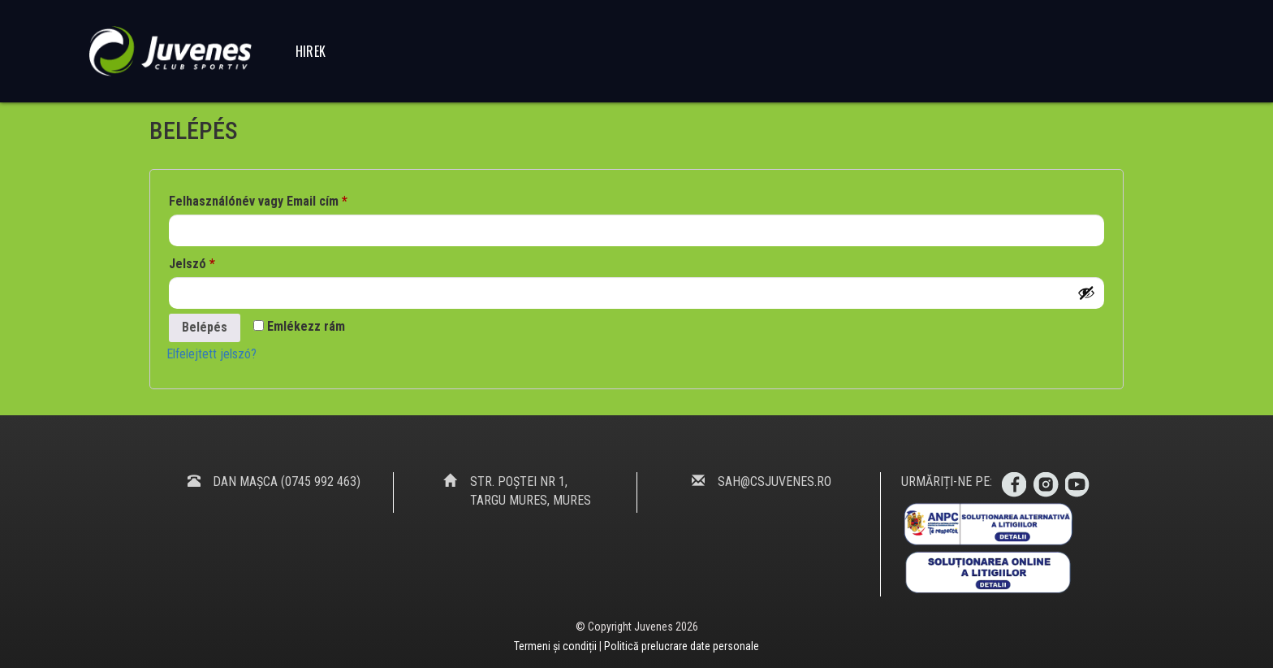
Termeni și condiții (556, 646)
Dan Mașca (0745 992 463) (286, 481)
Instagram (1046, 485)
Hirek (311, 51)
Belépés (204, 327)
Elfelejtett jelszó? (211, 354)
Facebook (1013, 485)
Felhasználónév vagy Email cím (258, 199)
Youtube (1078, 485)
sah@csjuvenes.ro (774, 481)
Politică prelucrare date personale (681, 646)
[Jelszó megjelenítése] (1086, 292)
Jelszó (192, 261)
